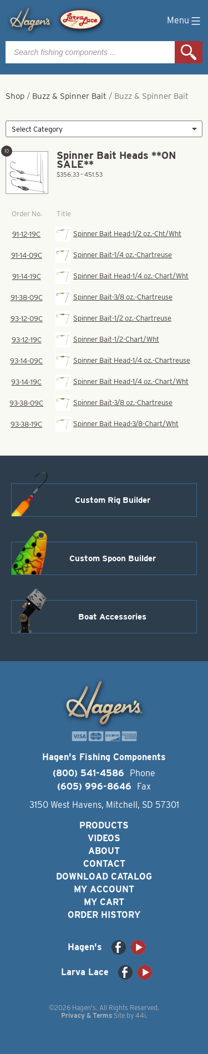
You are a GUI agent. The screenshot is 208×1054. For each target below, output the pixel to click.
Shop (15, 96)
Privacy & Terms (86, 1015)
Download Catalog (104, 876)
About (104, 851)
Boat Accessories (112, 617)
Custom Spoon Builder (112, 558)
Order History (104, 915)
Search (188, 52)
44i (140, 1015)
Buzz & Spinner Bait (69, 96)
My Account (104, 889)
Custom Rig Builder (112, 500)
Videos (104, 838)
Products (104, 825)
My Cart (104, 902)
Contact (104, 863)
